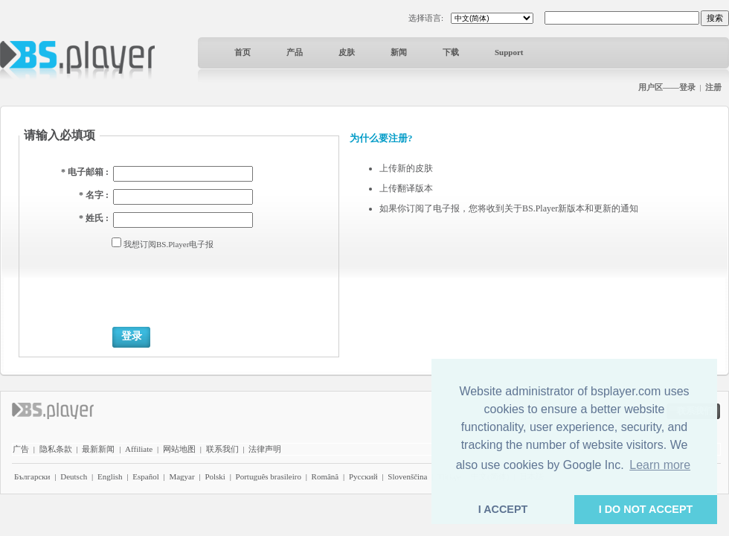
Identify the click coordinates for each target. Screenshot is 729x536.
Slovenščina (407, 476)
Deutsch (73, 476)
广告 (21, 448)
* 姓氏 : (94, 218)
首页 (242, 52)
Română (325, 476)
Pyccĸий (363, 476)
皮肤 (346, 52)
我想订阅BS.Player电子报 (168, 244)
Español (145, 476)
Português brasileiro (268, 476)
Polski (215, 476)
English (110, 476)
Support (509, 52)
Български (32, 476)
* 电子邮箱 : (85, 172)
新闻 (399, 52)
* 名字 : (94, 195)
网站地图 (179, 448)
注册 (713, 87)
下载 (451, 52)
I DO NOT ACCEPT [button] (646, 509)
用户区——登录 (667, 87)
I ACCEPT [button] (503, 509)
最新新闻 (98, 448)
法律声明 (264, 448)
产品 (294, 52)
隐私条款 (55, 448)
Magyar (181, 476)
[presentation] (225, 287)
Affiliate (138, 448)
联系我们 (222, 448)
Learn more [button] (659, 465)
